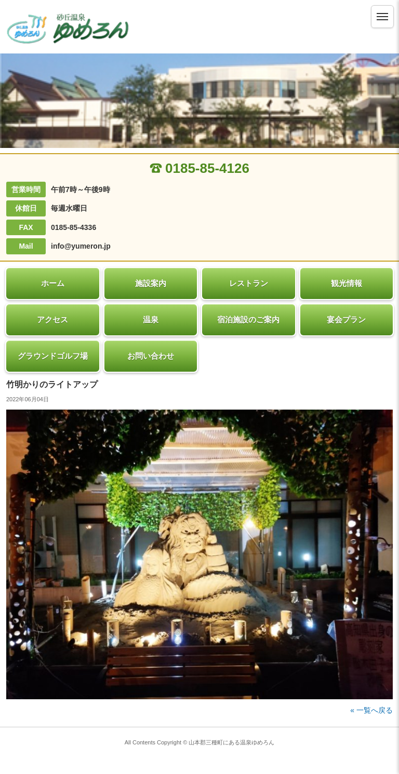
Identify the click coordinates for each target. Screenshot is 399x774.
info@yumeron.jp (81, 246)
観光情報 (346, 283)
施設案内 (150, 283)
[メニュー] (382, 16)
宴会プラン (346, 319)
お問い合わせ (150, 355)
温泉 (150, 319)
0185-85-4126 (199, 168)
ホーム (52, 283)
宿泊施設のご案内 (248, 319)
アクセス (52, 319)
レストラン (248, 283)
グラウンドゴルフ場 (53, 355)
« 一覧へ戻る (371, 710)
